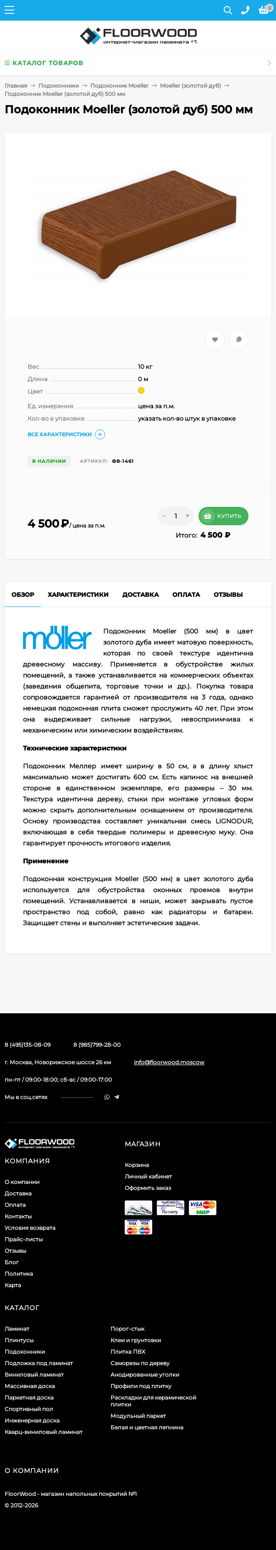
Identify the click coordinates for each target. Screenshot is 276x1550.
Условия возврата (30, 1227)
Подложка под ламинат (39, 1363)
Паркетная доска (29, 1397)
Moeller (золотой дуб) (190, 85)
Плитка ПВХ (127, 1351)
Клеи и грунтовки (135, 1340)
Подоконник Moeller (119, 85)
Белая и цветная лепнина (146, 1427)
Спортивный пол (29, 1409)
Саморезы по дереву (140, 1363)
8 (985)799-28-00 (97, 1044)
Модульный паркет (138, 1415)
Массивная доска (30, 1386)
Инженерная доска (32, 1420)
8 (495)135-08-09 (27, 1044)
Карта (13, 1285)
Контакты (18, 1216)
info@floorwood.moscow (169, 1062)
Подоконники (59, 85)
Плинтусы (19, 1340)
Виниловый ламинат (34, 1374)
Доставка (18, 1193)
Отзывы (15, 1250)
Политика (19, 1273)
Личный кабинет (148, 1176)
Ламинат (17, 1328)
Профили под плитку (140, 1386)
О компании (22, 1181)
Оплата (15, 1204)
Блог (12, 1262)
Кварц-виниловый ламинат (44, 1431)
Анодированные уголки (144, 1374)
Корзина (137, 1164)
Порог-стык (127, 1328)
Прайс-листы (24, 1239)
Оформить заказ (148, 1187)
